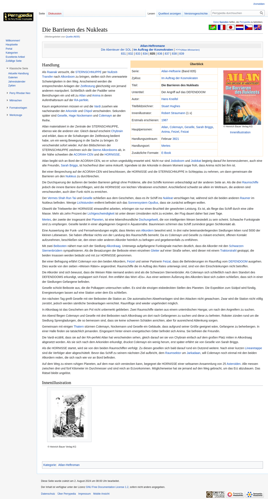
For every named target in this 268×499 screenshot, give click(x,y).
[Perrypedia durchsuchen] (238, 13)
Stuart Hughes (170, 106)
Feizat (185, 131)
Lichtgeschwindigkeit (101, 213)
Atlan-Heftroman (69, 465)
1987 (164, 120)
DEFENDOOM (237, 261)
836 (159, 53)
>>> (187, 49)
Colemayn (176, 127)
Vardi (97, 106)
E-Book (166, 152)
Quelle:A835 (72, 36)
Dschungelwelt (148, 219)
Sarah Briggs (204, 127)
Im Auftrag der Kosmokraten (153, 49)
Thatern (79, 326)
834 (145, 53)
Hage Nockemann (80, 115)
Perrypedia (245, 22)
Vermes (52, 198)
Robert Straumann (173, 113)
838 (174, 53)
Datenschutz (48, 493)
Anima (165, 131)
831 (123, 53)
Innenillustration (240, 132)
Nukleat (168, 198)
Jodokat (196, 160)
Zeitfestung (87, 86)
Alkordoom (68, 76)
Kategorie (49, 465)
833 (137, 53)
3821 (176, 138)
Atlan (164, 127)
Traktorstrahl (228, 250)
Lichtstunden (85, 202)
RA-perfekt (81, 100)
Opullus (153, 202)
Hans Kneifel (169, 99)
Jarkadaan (193, 353)
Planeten (97, 219)
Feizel (175, 131)
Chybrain (117, 131)
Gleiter (155, 250)
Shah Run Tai (67, 198)
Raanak (52, 72)
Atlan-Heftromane (152, 46)
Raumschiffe (250, 182)
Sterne (96, 150)
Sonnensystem (138, 202)
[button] (18, 68)
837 (167, 53)
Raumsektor (173, 353)
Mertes (165, 145)
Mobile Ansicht (101, 493)
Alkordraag (113, 246)
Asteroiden (234, 363)
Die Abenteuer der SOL (116, 49)
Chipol (88, 111)
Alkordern (147, 230)
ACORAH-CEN (83, 154)
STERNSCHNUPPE (88, 72)
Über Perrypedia (67, 493)
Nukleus (71, 176)
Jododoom (177, 160)
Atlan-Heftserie (171, 71)
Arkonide (71, 111)
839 (181, 53)
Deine (221, 22)
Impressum (84, 493)
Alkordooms (109, 150)
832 (130, 53)
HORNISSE (112, 154)
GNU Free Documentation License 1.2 (107, 487)
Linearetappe (253, 348)
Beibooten (60, 246)
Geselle (189, 127)
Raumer (245, 198)
